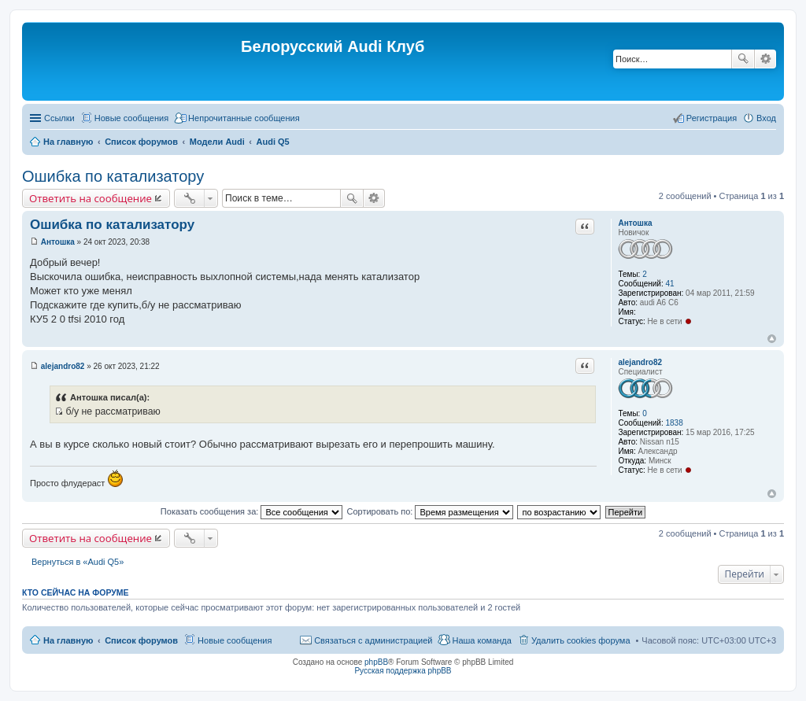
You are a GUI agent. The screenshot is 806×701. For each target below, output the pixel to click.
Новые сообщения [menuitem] (131, 118)
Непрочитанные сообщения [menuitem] (244, 118)
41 (669, 283)
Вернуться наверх (771, 338)
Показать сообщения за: (252, 511)
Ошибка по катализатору (113, 176)
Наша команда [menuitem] (481, 640)
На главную (68, 640)
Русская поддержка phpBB (402, 670)
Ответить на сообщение (90, 198)
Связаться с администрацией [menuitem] (373, 640)
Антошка (635, 223)
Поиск (743, 59)
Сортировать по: (429, 511)
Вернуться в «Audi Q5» (77, 561)
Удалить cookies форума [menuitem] (580, 640)
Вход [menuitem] (766, 118)
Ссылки (59, 118)
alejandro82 (640, 362)
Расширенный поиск (765, 59)
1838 (673, 423)
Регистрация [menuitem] (711, 118)
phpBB (376, 662)
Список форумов (141, 640)
